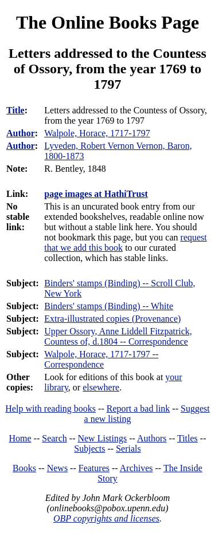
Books (24, 468)
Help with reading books (50, 408)
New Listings (102, 438)
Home (20, 438)
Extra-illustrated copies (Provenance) (112, 318)
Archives (136, 468)
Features (94, 468)
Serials (128, 448)
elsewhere (101, 387)
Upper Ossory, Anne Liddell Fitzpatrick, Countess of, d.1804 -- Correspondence (118, 336)
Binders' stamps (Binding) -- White (108, 306)
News (57, 468)
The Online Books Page (107, 22)
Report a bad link (138, 408)
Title (15, 110)
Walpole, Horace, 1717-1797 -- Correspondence (101, 359)
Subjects (89, 448)
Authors (152, 438)
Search (54, 438)
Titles (187, 438)
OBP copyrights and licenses (106, 518)
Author (20, 133)
